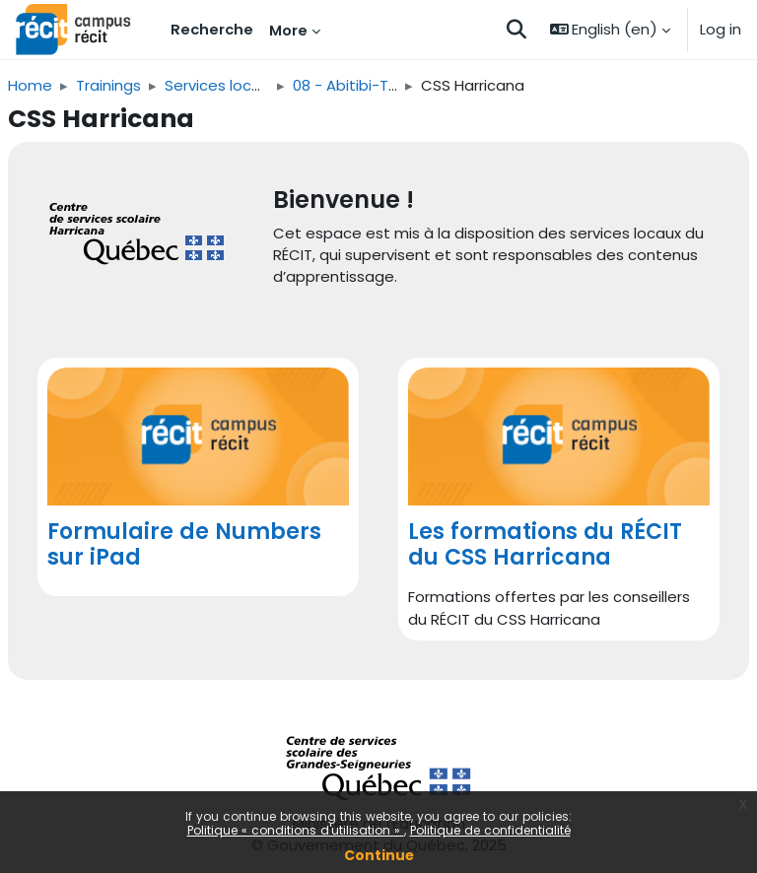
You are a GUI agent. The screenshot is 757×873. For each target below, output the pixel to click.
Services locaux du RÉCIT (254, 85)
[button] (516, 29)
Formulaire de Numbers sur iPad (184, 544)
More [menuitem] (288, 30)
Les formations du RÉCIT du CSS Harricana (545, 544)
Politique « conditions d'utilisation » (295, 830)
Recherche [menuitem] (212, 29)
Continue (379, 855)
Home (30, 85)
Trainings (108, 85)
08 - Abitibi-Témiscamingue (395, 85)
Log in (720, 29)
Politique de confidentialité (490, 830)
